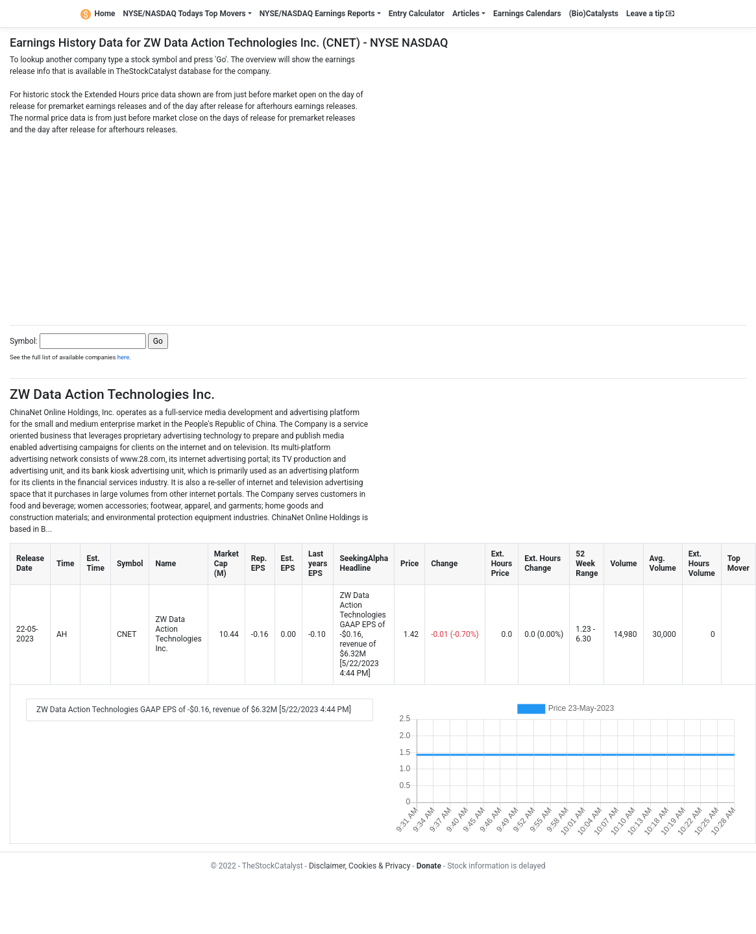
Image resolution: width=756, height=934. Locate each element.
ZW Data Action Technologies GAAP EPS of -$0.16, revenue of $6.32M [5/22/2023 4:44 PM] (193, 709)
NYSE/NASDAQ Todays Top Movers (184, 13)
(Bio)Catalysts (593, 13)
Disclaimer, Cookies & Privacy (359, 865)
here (123, 357)
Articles (466, 13)
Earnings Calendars (527, 13)
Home (98, 13)
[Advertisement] (378, 226)
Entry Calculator (417, 13)
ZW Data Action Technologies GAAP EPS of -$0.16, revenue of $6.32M (362, 624)
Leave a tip (650, 13)
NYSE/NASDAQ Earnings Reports (317, 13)
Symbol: (24, 341)
